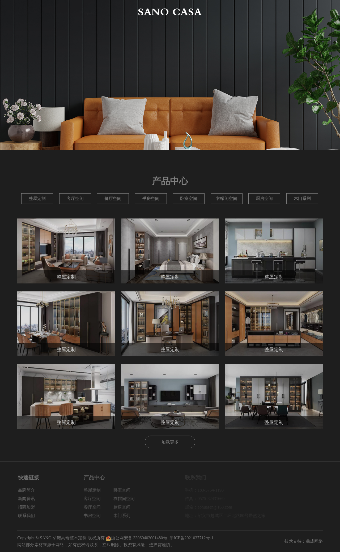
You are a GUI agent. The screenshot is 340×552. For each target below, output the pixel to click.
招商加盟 (283, 12)
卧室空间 (188, 198)
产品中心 (87, 12)
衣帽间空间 (226, 198)
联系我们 (314, 12)
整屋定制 (37, 198)
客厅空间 (75, 198)
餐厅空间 (112, 198)
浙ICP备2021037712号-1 (191, 538)
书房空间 (150, 198)
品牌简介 (56, 12)
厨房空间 (264, 198)
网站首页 (25, 12)
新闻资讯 (252, 12)
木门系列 (302, 198)
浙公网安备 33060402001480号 (136, 538)
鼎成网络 (314, 541)
